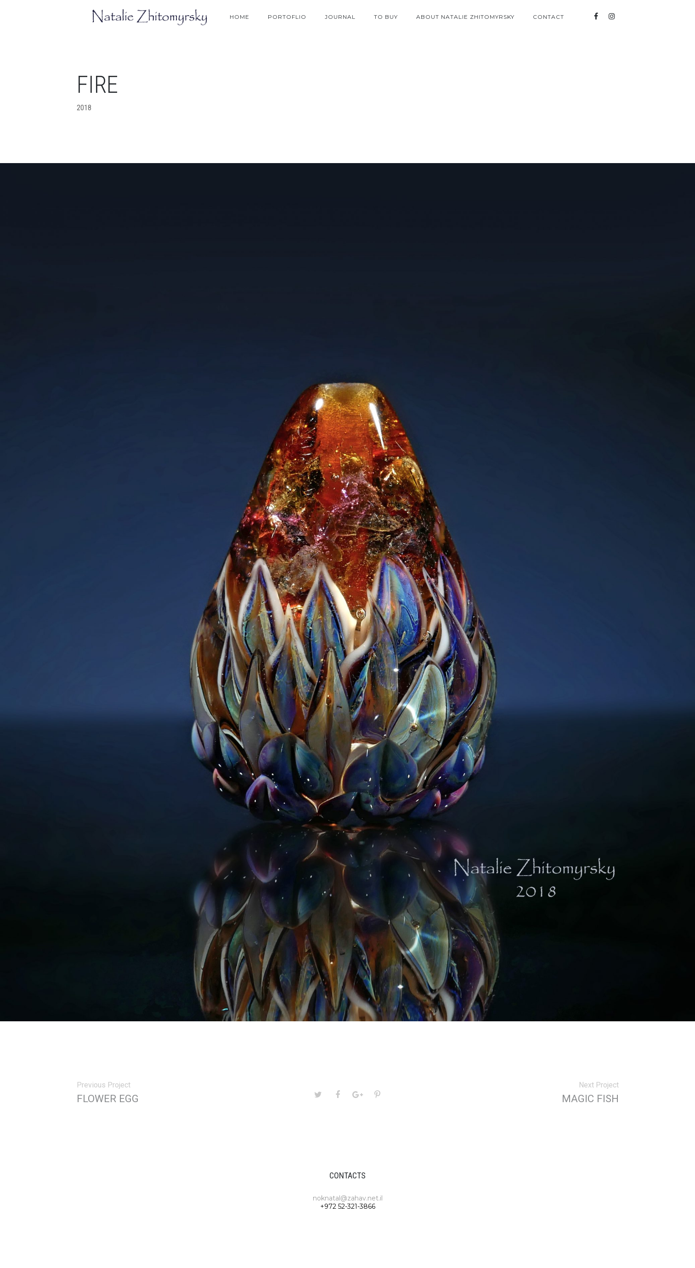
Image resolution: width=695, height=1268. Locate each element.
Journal (340, 16)
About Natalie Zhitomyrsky (465, 16)
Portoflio (287, 16)
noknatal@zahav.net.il (348, 1198)
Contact (548, 16)
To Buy (386, 16)
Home (239, 16)
